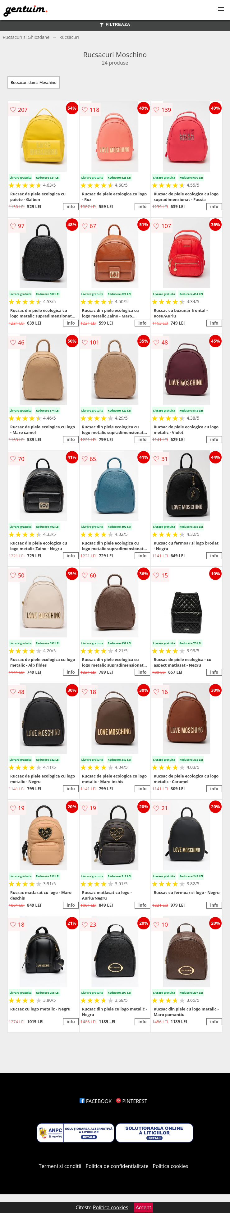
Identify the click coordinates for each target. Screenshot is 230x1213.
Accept (143, 1207)
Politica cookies (170, 1166)
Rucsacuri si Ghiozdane (26, 37)
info (71, 206)
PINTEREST (131, 1101)
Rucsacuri (69, 37)
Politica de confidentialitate (117, 1166)
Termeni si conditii (60, 1166)
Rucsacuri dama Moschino (33, 82)
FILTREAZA (115, 24)
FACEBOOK (96, 1101)
